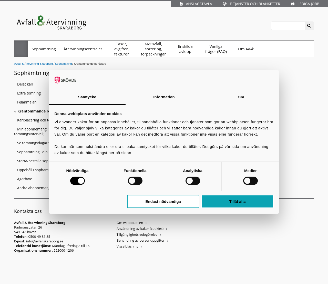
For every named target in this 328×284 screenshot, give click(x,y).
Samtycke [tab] (87, 97)
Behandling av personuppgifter (141, 240)
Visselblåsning (127, 246)
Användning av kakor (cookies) (140, 228)
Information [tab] (164, 97)
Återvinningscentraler (83, 48)
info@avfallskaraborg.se (44, 241)
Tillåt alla (237, 201)
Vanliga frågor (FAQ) (216, 49)
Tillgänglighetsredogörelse (137, 234)
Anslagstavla (196, 3)
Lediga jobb (305, 3)
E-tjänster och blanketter (251, 3)
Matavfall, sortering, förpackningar (153, 48)
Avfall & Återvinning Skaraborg (33, 63)
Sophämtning (44, 48)
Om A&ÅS (246, 48)
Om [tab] (241, 97)
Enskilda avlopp (185, 49)
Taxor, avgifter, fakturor (121, 48)
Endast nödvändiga (163, 201)
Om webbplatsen (130, 222)
